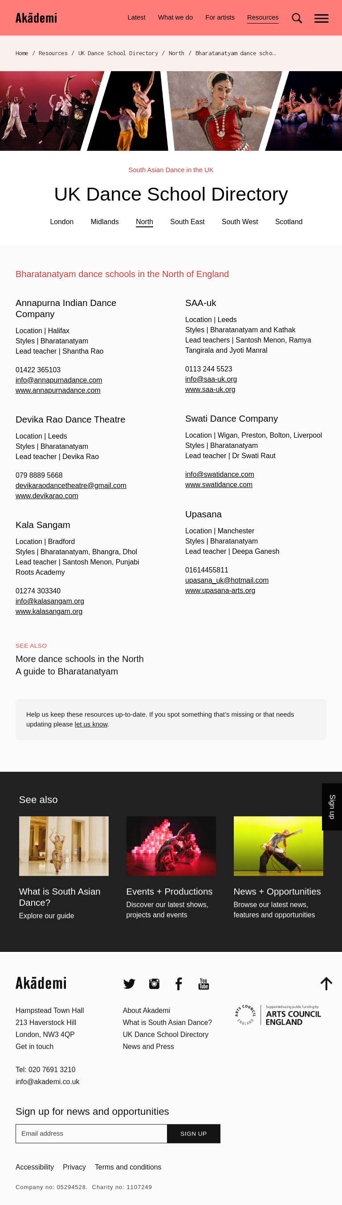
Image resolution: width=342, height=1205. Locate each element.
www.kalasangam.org (49, 611)
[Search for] (296, 18)
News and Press (148, 1062)
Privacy (74, 1183)
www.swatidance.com (218, 484)
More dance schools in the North (80, 675)
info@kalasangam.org (50, 601)
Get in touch (34, 1062)
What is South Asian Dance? (167, 1039)
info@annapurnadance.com (59, 380)
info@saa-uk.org (211, 379)
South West (240, 222)
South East (187, 222)
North (177, 52)
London (61, 222)
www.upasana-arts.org (220, 590)
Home (22, 52)
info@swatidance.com (219, 474)
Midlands (105, 222)
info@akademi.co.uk (48, 1098)
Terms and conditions (128, 1183)
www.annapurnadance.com (58, 390)
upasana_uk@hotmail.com (227, 580)
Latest (136, 17)
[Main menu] (322, 18)
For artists (220, 17)
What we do (175, 17)
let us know (91, 740)
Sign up (193, 1150)
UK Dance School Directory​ (118, 52)
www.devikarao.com (47, 496)
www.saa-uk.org (210, 389)
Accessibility (35, 1183)
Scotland (289, 222)
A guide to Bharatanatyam (67, 688)
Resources (263, 19)
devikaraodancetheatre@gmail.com (71, 485)
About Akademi (146, 1027)
